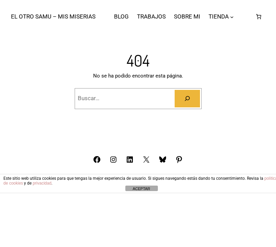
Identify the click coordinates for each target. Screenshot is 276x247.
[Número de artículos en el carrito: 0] (258, 16)
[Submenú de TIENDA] (232, 17)
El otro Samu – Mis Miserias (53, 16)
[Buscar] (187, 98)
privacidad (42, 183)
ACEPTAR (141, 189)
